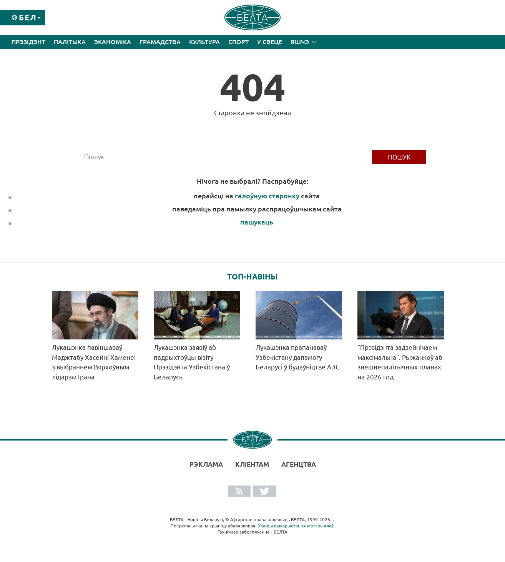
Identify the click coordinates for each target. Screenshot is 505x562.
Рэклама (206, 464)
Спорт (238, 41)
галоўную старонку (267, 196)
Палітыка (70, 41)
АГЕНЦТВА (298, 464)
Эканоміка (112, 41)
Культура (204, 41)
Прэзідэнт (28, 41)
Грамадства (160, 41)
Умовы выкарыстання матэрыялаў (296, 525)
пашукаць (256, 222)
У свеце (269, 41)
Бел (28, 17)
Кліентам (252, 464)
